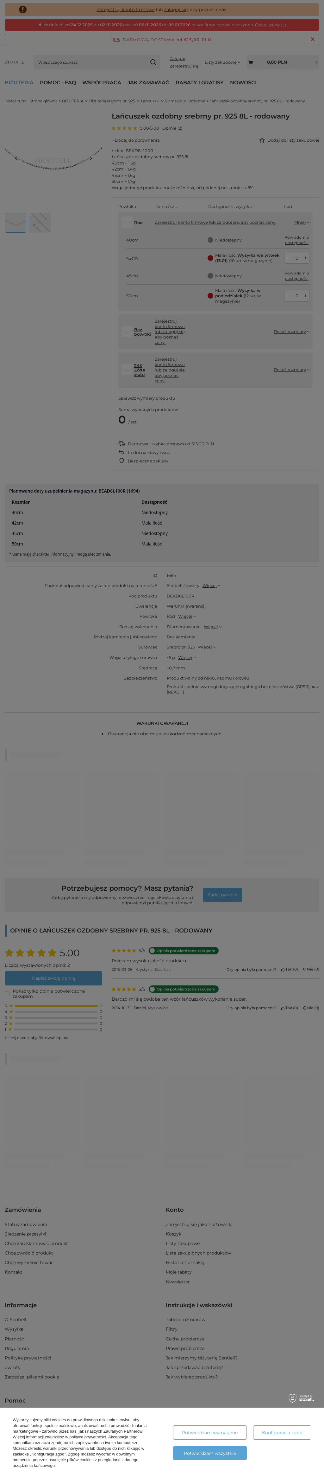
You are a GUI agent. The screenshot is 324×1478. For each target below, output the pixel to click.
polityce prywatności (87, 1437)
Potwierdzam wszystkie (210, 1453)
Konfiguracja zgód (282, 1433)
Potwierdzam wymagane (210, 1433)
